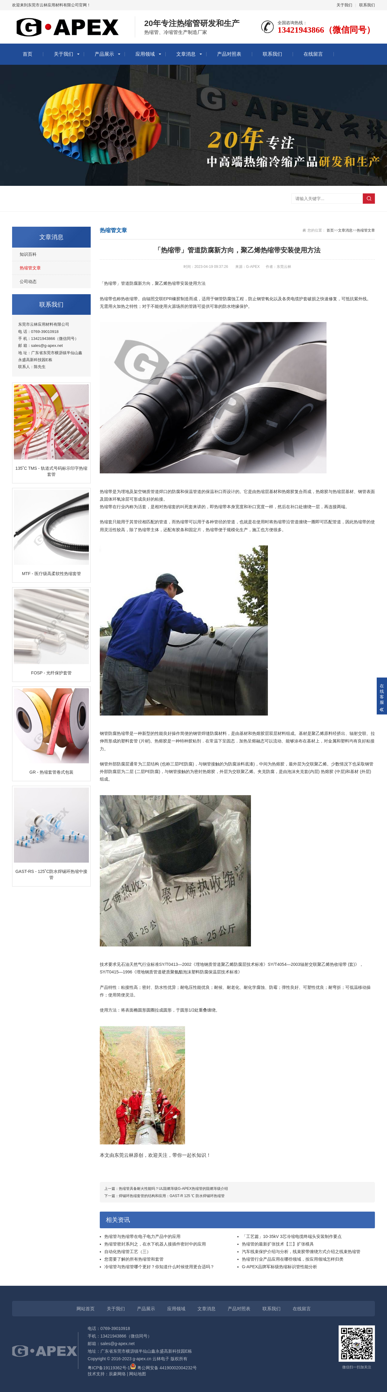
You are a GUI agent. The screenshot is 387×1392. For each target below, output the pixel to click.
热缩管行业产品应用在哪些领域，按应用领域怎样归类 (292, 1259)
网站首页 (85, 1308)
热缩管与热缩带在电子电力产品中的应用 (142, 1236)
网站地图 (137, 1373)
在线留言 (313, 54)
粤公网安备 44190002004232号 (163, 1367)
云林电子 (160, 1358)
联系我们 (367, 5)
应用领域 (145, 54)
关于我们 (344, 5)
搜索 (369, 198)
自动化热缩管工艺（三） (127, 1251)
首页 (27, 54)
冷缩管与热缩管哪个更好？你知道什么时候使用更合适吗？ (159, 1266)
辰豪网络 (117, 1373)
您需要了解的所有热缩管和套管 (134, 1259)
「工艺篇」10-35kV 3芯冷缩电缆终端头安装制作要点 (292, 1236)
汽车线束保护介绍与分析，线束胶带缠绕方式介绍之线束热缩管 (301, 1251)
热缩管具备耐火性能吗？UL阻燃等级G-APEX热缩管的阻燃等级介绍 (173, 1188)
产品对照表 (229, 54)
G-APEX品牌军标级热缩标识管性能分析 (279, 1266)
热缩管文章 (30, 267)
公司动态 (28, 281)
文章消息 (186, 54)
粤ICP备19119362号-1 (109, 1367)
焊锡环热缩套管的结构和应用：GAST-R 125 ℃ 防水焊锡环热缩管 (172, 1196)
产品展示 (104, 54)
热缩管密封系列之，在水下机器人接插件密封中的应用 (155, 1244)
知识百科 (28, 254)
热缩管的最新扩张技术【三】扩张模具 (278, 1244)
